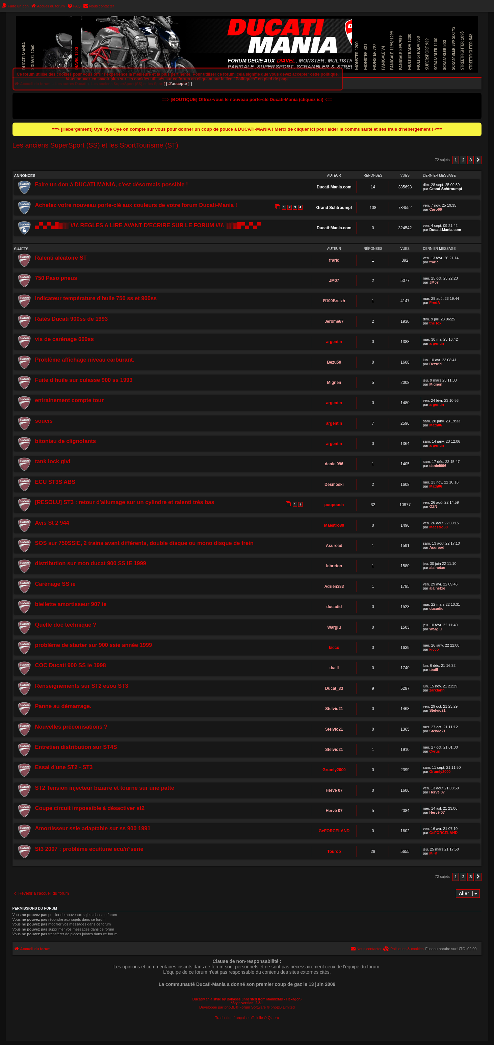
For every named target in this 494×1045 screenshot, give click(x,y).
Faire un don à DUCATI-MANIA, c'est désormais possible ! (111, 184)
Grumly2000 (334, 769)
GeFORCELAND (334, 831)
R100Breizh (334, 300)
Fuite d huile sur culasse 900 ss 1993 (84, 380)
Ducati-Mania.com (334, 187)
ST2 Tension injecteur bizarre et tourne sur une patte (104, 788)
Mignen (334, 382)
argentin (334, 341)
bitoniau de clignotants (65, 441)
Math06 (435, 425)
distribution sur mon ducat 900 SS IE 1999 (90, 563)
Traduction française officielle (239, 1018)
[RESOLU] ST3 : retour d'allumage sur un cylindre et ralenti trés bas (124, 502)
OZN (433, 506)
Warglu (334, 627)
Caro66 (435, 209)
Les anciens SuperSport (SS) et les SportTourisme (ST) (95, 145)
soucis (44, 421)
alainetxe (437, 568)
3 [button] (470, 159)
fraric (334, 260)
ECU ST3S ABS (55, 482)
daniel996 (334, 464)
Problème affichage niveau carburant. (84, 360)
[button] (478, 160)
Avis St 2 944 (52, 523)
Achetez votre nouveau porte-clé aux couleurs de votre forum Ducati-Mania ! (136, 205)
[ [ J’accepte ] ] (177, 83)
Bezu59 (334, 362)
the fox (435, 323)
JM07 (334, 280)
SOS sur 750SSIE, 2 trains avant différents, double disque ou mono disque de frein (144, 543)
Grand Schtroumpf (445, 189)
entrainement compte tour (69, 400)
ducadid (334, 606)
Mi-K (433, 853)
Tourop (334, 851)
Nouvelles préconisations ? (71, 727)
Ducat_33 (334, 688)
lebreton (334, 566)
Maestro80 (334, 525)
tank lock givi (53, 461)
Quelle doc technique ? (66, 625)
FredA (434, 303)
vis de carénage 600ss (64, 339)
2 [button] (463, 159)
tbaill (334, 667)
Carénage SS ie (55, 584)
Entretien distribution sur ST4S (76, 747)
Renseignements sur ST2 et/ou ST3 (81, 686)
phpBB (230, 1007)
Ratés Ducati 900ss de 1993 (71, 319)
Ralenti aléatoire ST (61, 258)
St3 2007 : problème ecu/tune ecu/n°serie (89, 849)
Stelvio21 (334, 708)
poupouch (334, 504)
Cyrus (434, 751)
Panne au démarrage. (63, 706)
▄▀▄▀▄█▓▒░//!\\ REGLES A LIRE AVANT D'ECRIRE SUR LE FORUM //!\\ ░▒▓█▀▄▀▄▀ (148, 225)
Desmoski (334, 484)
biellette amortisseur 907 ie (71, 604)
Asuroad (334, 545)
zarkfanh (436, 690)
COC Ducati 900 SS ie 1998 (70, 665)
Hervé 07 (334, 790)
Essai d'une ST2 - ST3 (64, 767)
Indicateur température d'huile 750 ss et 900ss (96, 298)
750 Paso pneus (56, 278)
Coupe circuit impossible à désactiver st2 (90, 808)
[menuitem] (15, 6)
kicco (334, 647)
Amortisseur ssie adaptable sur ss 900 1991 (93, 828)
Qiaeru (273, 1018)
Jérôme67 (333, 321)
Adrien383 (334, 586)
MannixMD (274, 999)
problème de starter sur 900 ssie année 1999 (93, 645)
